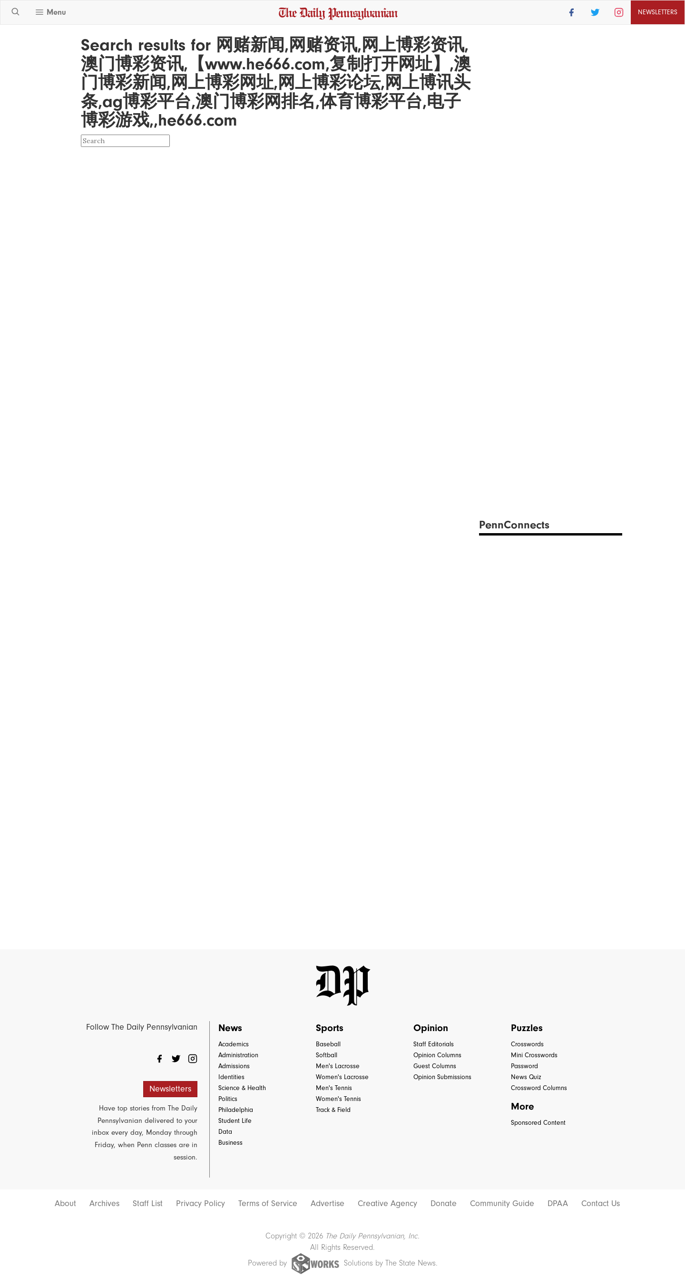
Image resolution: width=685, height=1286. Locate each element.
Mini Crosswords (534, 1055)
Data (225, 1132)
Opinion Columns (437, 1055)
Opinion (430, 1027)
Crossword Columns (539, 1088)
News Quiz (526, 1077)
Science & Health (242, 1088)
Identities (231, 1077)
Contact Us (600, 1203)
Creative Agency (387, 1203)
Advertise (327, 1203)
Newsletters (657, 12)
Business (230, 1143)
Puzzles (527, 1027)
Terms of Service (267, 1203)
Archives (104, 1203)
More (522, 1106)
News (230, 1027)
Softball (326, 1055)
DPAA (558, 1203)
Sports (329, 1027)
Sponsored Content (538, 1123)
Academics (233, 1044)
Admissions (234, 1066)
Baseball (328, 1044)
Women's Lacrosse (342, 1077)
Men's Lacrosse (338, 1066)
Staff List (148, 1203)
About (65, 1203)
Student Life (235, 1121)
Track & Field (333, 1110)
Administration (238, 1055)
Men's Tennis (334, 1088)
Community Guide (502, 1203)
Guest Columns (434, 1066)
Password (524, 1066)
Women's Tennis (338, 1099)
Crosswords (527, 1044)
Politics (227, 1099)
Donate (444, 1203)
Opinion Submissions (442, 1077)
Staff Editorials (433, 1044)
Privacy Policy (200, 1203)
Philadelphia (235, 1110)
